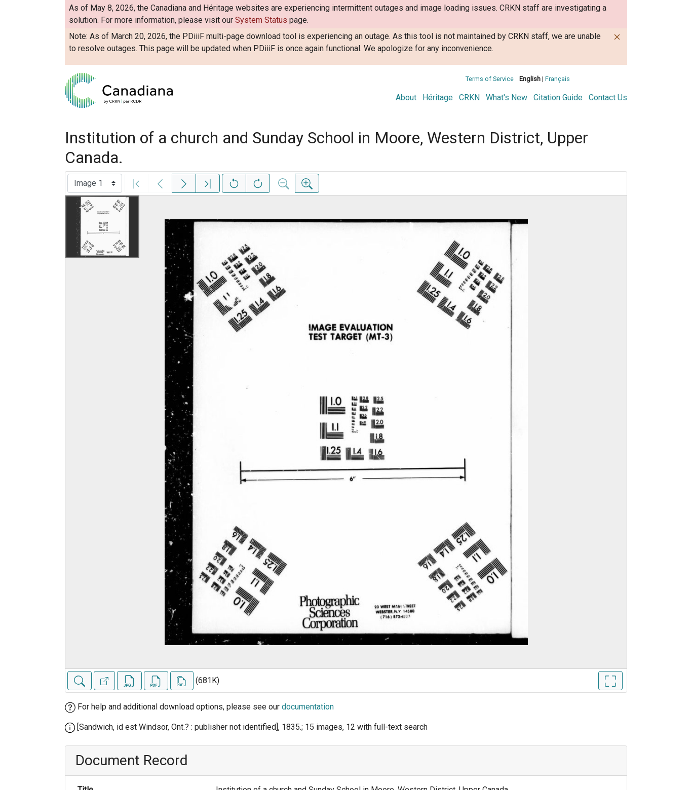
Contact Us (608, 97)
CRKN (469, 97)
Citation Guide (558, 97)
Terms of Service (490, 79)
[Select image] (94, 183)
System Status (261, 20)
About (406, 97)
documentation (308, 707)
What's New (506, 97)
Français (557, 79)
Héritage (437, 97)
